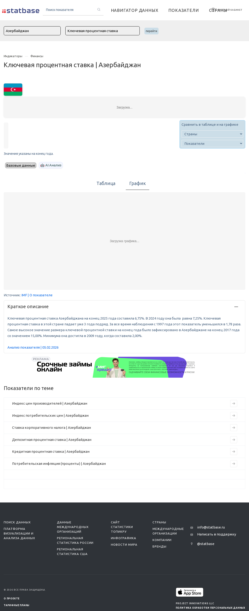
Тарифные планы (16, 605)
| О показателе (40, 295)
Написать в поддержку (216, 534)
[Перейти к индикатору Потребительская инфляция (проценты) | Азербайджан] (233, 463)
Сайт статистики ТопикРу (122, 527)
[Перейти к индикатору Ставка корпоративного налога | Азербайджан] (233, 427)
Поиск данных (17, 522)
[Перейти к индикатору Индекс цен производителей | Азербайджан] (233, 403)
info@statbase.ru (211, 527)
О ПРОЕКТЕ (12, 598)
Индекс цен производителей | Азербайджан (49, 403)
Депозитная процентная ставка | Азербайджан (51, 440)
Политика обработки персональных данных (210, 608)
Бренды (159, 546)
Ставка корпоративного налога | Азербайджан (51, 427)
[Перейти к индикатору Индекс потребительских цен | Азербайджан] (233, 415)
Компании (162, 540)
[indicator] (212, 143)
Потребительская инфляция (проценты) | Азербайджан (59, 464)
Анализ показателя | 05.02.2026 (33, 347)
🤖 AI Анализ (50, 165)
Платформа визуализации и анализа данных (19, 533)
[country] (212, 134)
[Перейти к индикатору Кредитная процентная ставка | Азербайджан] (233, 451)
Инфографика (123, 538)
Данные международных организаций (73, 527)
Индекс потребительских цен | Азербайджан (50, 415)
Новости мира (124, 544)
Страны (159, 522)
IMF (24, 295)
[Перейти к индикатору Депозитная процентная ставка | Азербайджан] (233, 439)
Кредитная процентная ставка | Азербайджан (51, 451)
